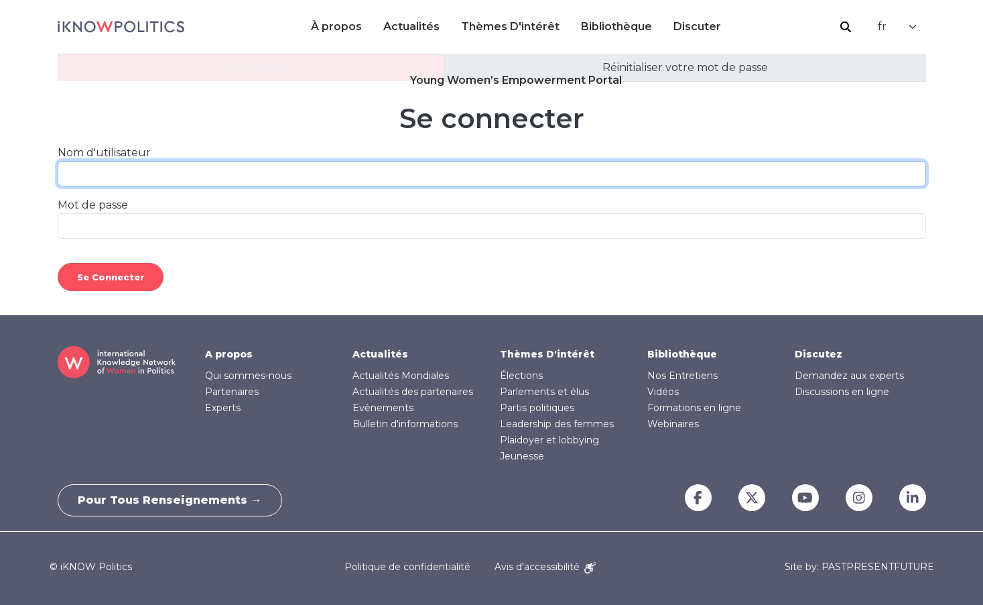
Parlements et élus (544, 392)
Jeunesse (522, 456)
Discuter (697, 26)
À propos (336, 26)
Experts (223, 408)
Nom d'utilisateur (104, 152)
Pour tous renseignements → (170, 500)
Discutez (818, 354)
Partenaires (232, 392)
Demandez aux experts (849, 376)
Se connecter (251, 67)
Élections (521, 376)
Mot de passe (93, 205)
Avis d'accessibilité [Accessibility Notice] (545, 567)
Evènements (382, 408)
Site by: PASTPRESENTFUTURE (859, 567)
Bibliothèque (616, 26)
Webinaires (673, 424)
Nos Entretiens (682, 376)
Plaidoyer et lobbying (549, 440)
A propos (229, 354)
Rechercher (846, 27)
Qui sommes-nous (248, 376)
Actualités (411, 26)
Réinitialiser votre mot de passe (685, 67)
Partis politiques (537, 408)
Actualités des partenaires (412, 392)
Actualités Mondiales (400, 376)
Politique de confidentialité (407, 567)
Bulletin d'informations (405, 424)
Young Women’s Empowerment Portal (516, 80)
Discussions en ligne (842, 392)
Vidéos (663, 392)
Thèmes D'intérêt (510, 26)
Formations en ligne (694, 408)
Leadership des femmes (557, 424)
